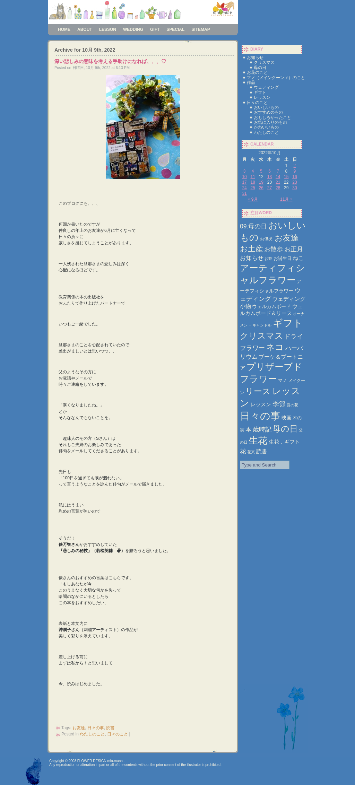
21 (278, 182)
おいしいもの (266, 107)
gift (154, 29)
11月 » (286, 199)
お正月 (293, 249)
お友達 (78, 727)
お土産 (251, 248)
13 (269, 176)
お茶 (268, 258)
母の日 (260, 67)
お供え (266, 239)
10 (244, 176)
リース (258, 391)
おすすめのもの (268, 112)
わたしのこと (92, 734)
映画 (286, 417)
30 (294, 187)
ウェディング (266, 87)
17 (244, 182)
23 (294, 182)
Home (64, 29)
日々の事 (95, 727)
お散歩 (273, 249)
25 (253, 187)
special (175, 29)
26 (261, 187)
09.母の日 (253, 226)
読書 (110, 727)
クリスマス (264, 62)
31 (244, 193)
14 (278, 176)
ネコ (275, 347)
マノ (282, 380)
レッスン (262, 97)
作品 (251, 82)
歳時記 (262, 429)
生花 (258, 440)
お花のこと (257, 72)
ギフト (260, 92)
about (84, 29)
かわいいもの (266, 127)
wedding (133, 29)
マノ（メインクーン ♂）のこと (276, 77)
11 (253, 176)
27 (269, 187)
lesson (107, 29)
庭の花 (292, 405)
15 (286, 176)
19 (261, 182)
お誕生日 (283, 258)
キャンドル (261, 325)
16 (294, 176)
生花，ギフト (284, 442)
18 (253, 182)
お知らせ (255, 57)
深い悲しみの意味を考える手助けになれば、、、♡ (110, 61)
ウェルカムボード (271, 306)
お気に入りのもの (270, 122)
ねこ (298, 258)
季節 (279, 404)
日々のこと (117, 734)
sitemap (200, 29)
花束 (251, 452)
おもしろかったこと (272, 117)
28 (278, 187)
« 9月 (253, 199)
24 (244, 187)
